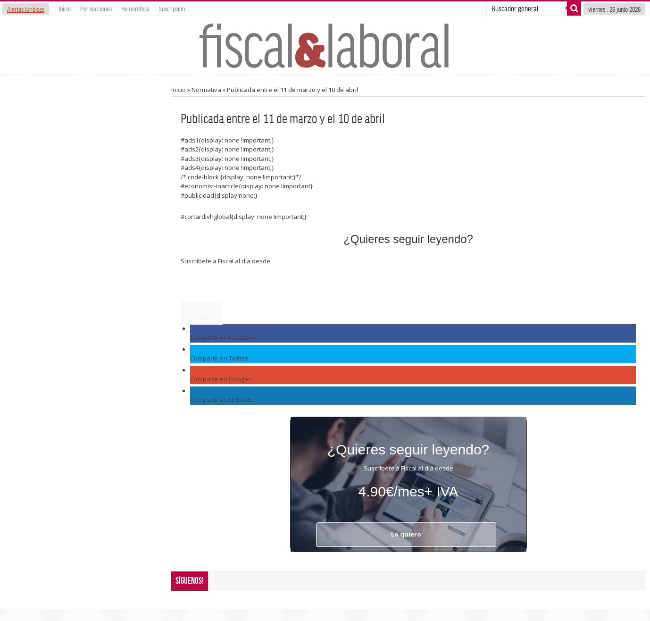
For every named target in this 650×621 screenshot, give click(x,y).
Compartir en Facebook (223, 337)
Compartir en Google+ (221, 379)
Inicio (64, 8)
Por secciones (96, 8)
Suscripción (172, 8)
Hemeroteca (135, 8)
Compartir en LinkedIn (221, 399)
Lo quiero (201, 313)
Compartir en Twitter (219, 358)
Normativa (206, 89)
